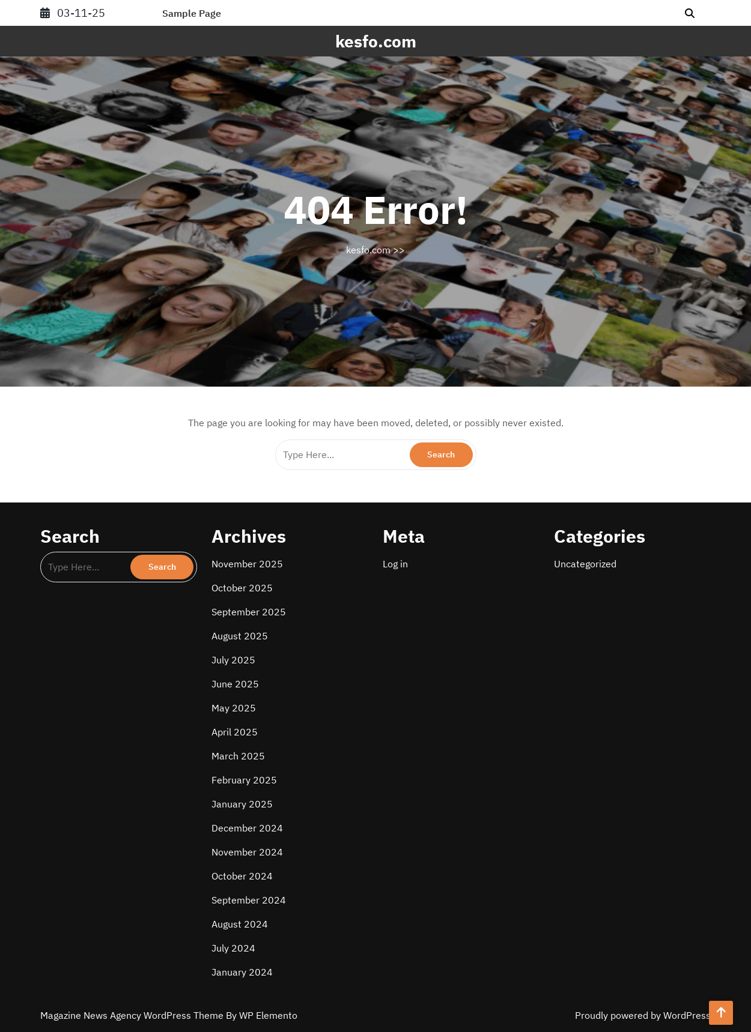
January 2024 (242, 972)
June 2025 (235, 684)
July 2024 (233, 948)
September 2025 (248, 612)
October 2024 (242, 876)
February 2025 (244, 780)
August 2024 (239, 924)
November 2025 (247, 564)
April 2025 (234, 732)
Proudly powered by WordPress (643, 1015)
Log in (395, 564)
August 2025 (239, 636)
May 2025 (233, 708)
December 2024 (247, 828)
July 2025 (233, 660)
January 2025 (242, 804)
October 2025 (242, 588)
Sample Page (191, 13)
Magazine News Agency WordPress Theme (133, 1015)
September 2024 (248, 900)
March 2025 (238, 756)
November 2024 (247, 852)
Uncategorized (585, 564)
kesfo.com (375, 41)
